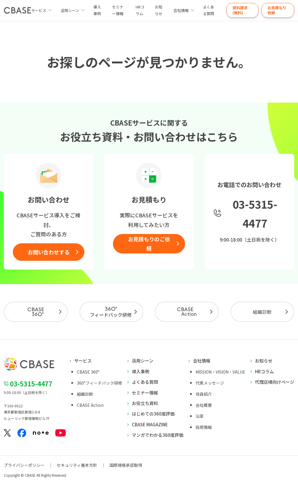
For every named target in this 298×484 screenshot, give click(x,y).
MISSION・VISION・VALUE (220, 372)
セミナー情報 (117, 10)
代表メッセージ (210, 383)
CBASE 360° (88, 372)
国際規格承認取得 (125, 465)
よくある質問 (208, 10)
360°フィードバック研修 (99, 383)
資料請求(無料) (240, 10)
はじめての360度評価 (153, 414)
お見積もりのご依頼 (149, 243)
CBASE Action (90, 405)
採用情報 (204, 427)
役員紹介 (204, 394)
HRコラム (140, 10)
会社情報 (181, 10)
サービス (83, 361)
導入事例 (97, 10)
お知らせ (158, 10)
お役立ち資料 (145, 403)
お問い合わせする (49, 252)
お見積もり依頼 (276, 10)
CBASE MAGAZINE (150, 424)
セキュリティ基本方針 (77, 465)
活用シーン (70, 10)
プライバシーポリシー (24, 465)
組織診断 (262, 311)
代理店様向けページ (274, 382)
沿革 (200, 416)
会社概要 (204, 405)
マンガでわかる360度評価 (157, 435)
